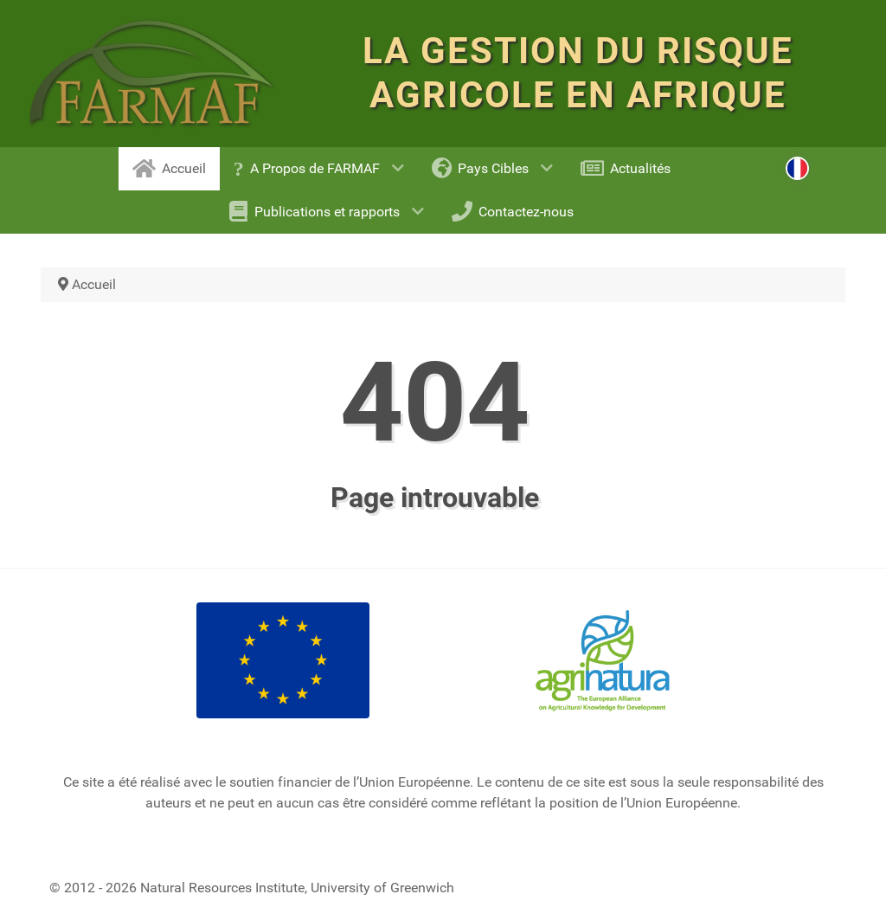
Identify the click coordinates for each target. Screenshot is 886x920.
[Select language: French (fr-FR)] (797, 160)
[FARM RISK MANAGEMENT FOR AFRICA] (152, 73)
